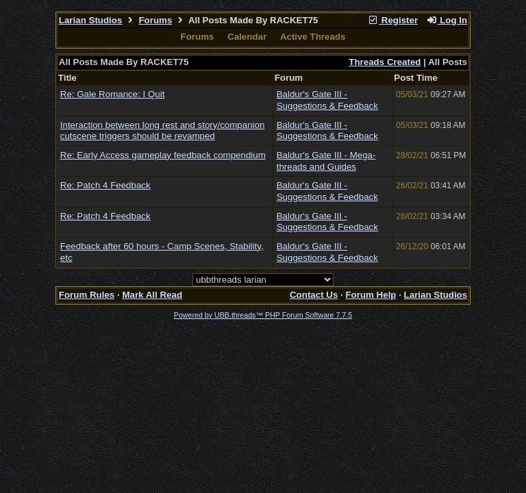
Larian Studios (91, 20)
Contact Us (314, 295)
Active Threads (313, 36)
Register (392, 20)
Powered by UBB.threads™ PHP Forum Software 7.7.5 (263, 315)
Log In (446, 20)
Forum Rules (86, 295)
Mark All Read (152, 295)
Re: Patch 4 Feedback (105, 185)
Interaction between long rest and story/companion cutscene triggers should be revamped (162, 131)
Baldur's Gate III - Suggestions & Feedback (327, 100)
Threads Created (385, 62)
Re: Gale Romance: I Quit (112, 94)
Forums (155, 20)
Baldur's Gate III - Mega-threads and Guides (326, 161)
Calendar (246, 36)
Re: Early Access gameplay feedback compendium (163, 155)
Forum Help (370, 295)
